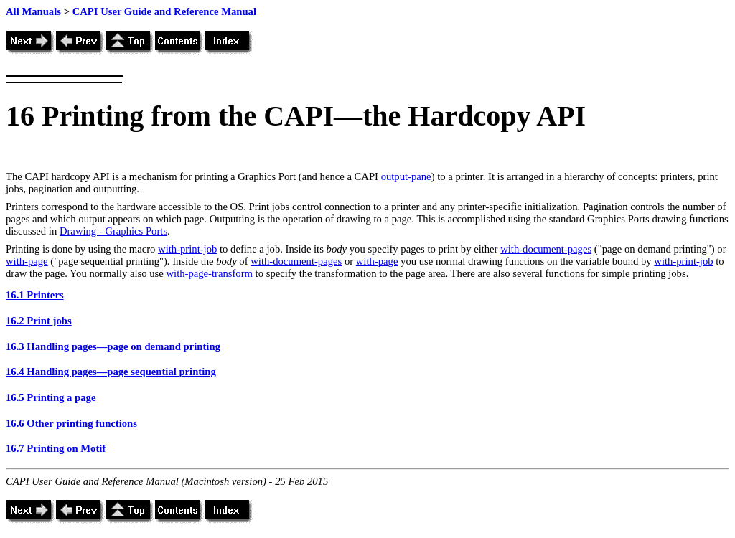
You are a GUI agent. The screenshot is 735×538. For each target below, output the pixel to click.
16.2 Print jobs (39, 320)
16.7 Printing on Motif (56, 448)
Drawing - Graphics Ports (113, 231)
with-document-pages (545, 249)
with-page (27, 261)
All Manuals (33, 11)
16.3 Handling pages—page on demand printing (113, 346)
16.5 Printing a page (50, 397)
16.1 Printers (35, 295)
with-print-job (187, 249)
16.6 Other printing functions (71, 423)
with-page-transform (209, 273)
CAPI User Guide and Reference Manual (164, 11)
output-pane (406, 176)
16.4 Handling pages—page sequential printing (111, 371)
